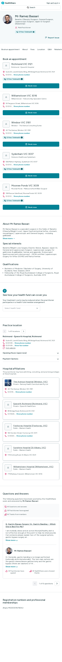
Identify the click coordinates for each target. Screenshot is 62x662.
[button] (50, 37)
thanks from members (17, 514)
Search (31, 7)
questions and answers (18, 507)
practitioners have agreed (19, 511)
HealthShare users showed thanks (44, 572)
